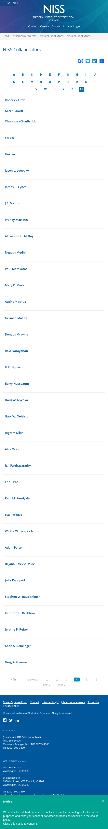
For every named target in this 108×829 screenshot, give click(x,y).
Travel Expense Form (15, 702)
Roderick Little (15, 100)
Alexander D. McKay (19, 236)
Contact (32, 26)
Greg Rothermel (16, 662)
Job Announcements (73, 702)
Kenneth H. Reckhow (20, 613)
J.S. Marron (12, 203)
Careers (44, 26)
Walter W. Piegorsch (19, 531)
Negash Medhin (16, 252)
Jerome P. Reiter (16, 629)
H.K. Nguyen (14, 367)
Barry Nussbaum (17, 383)
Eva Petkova (13, 515)
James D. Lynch (16, 187)
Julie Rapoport (15, 580)
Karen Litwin (14, 111)
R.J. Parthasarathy (18, 465)
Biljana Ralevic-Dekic (19, 564)
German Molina (16, 318)
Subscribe (93, 702)
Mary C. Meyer (15, 285)
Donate (56, 26)
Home (6, 36)
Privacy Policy (11, 706)
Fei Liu (9, 138)
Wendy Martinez (16, 220)
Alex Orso (12, 449)
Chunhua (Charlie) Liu (21, 121)
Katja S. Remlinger (18, 646)
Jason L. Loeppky (17, 170)
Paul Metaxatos (16, 269)
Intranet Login (71, 26)
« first (14, 679)
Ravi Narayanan (16, 351)
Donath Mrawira (16, 334)
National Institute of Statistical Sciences (54, 19)
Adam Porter (14, 547)
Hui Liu (10, 154)
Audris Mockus (15, 302)
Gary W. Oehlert (16, 416)
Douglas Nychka (16, 400)
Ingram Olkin (14, 433)
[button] (103, 801)
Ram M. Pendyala (17, 498)
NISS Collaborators (51, 36)
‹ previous (32, 679)
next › (46, 685)
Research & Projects (24, 36)
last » (61, 685)
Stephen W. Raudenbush (22, 597)
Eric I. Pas (11, 482)
